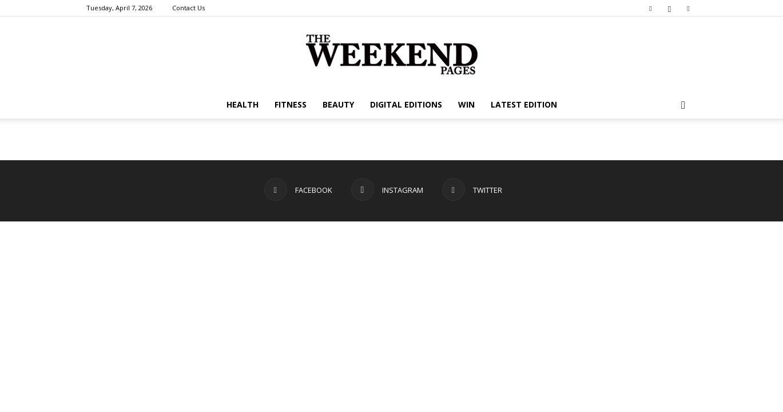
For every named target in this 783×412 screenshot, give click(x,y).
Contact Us (188, 7)
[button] (683, 105)
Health (242, 104)
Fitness (291, 104)
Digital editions (406, 104)
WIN (466, 104)
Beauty (338, 104)
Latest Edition (524, 104)
